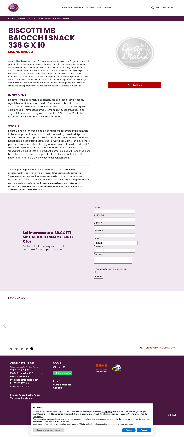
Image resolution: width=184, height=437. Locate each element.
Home (10, 18)
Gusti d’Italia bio (62, 397)
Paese (98, 238)
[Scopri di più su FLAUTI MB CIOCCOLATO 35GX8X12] (92, 321)
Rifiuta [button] (129, 430)
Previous (5, 331)
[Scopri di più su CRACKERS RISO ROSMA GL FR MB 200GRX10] (58, 321)
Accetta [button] (144, 430)
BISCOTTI (31, 18)
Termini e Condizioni (21, 410)
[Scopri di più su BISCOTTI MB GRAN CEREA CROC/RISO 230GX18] (159, 321)
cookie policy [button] (38, 416)
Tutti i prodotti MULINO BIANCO (157, 360)
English (171, 7)
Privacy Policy (17, 407)
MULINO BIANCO (20, 52)
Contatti (107, 7)
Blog (99, 7)
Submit (98, 276)
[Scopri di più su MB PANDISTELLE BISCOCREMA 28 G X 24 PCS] (24, 321)
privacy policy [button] (107, 411)
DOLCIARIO (20, 18)
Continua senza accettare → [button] (139, 407)
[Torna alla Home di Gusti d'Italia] (14, 8)
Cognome (99, 214)
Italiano (161, 7)
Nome (97, 207)
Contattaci (135, 85)
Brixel (173, 427)
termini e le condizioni (116, 269)
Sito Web (98, 246)
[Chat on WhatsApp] (62, 387)
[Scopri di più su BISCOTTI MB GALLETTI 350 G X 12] (125, 321)
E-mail (98, 222)
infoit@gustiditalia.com (24, 392)
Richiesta (98, 254)
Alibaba (57, 400)
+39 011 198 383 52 (20, 388)
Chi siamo (90, 7)
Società (98, 230)
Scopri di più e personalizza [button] (48, 430)
